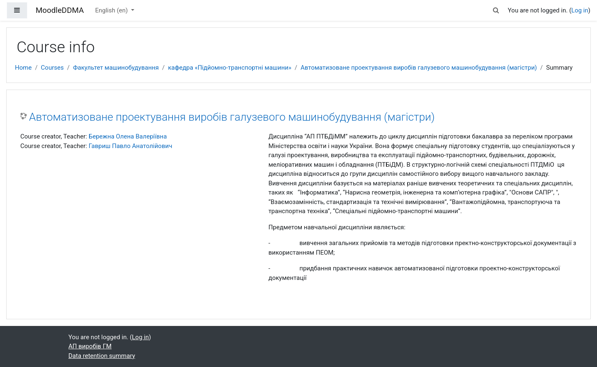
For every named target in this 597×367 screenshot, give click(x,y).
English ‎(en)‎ (112, 10)
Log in (579, 10)
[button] (496, 10)
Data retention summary (101, 356)
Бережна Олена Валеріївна (128, 136)
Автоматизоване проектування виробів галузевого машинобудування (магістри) (419, 67)
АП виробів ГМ (90, 346)
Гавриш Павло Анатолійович (130, 146)
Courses (52, 67)
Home (23, 67)
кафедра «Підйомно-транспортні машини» (229, 67)
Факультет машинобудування (116, 67)
